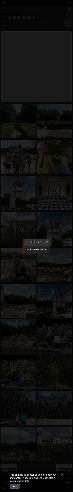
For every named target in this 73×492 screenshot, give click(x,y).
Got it (15, 486)
